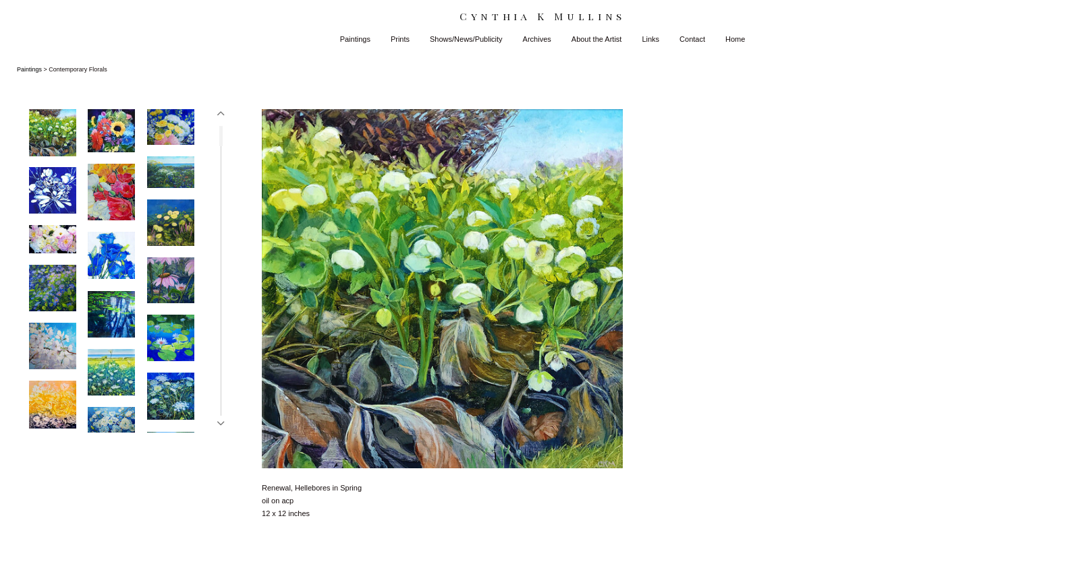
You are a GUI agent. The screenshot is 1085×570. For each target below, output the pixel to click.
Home (735, 39)
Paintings (355, 39)
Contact (692, 39)
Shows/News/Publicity (466, 39)
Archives (537, 39)
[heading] (542, 16)
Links (650, 39)
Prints (400, 39)
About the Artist (597, 39)
